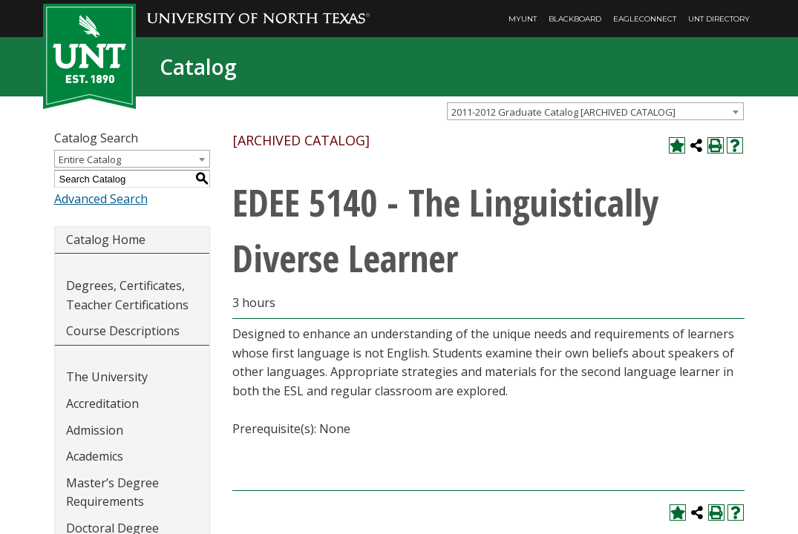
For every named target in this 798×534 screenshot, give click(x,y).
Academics (94, 456)
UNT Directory (719, 19)
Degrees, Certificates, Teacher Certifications (127, 295)
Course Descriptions (123, 331)
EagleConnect (644, 19)
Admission (94, 430)
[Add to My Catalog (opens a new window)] (677, 145)
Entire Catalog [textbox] (90, 159)
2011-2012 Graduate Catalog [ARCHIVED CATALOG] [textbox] (563, 112)
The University (107, 377)
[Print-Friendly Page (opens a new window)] (715, 145)
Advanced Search (101, 199)
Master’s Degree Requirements (112, 492)
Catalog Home (105, 239)
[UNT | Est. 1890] (89, 55)
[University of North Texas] (258, 8)
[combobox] (595, 111)
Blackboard (575, 19)
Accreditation (102, 403)
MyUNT (522, 19)
